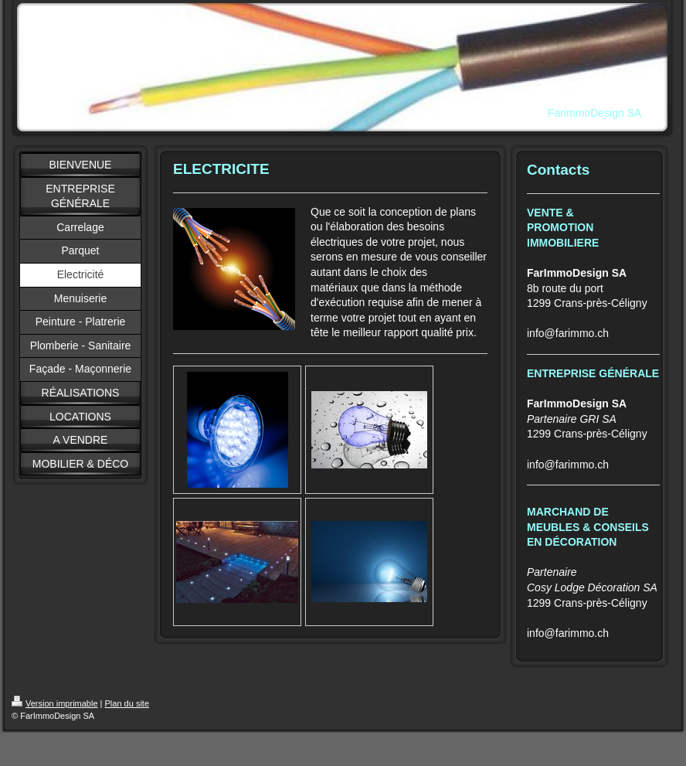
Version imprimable (55, 703)
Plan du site (127, 703)
